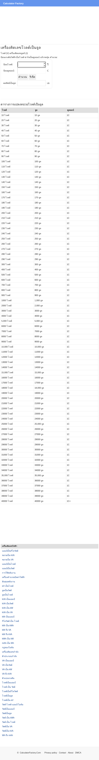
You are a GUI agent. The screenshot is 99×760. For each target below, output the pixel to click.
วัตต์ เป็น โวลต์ (8, 722)
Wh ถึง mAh (7, 735)
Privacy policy (50, 753)
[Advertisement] (49, 25)
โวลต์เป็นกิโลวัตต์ (10, 691)
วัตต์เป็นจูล (7, 713)
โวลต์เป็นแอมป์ (9, 682)
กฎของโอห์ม (8, 647)
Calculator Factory (13, 3)
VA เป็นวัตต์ (7, 665)
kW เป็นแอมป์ (8, 617)
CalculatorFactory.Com (30, 753)
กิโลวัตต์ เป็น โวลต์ (10, 621)
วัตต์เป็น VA (7, 726)
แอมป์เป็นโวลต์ (9, 564)
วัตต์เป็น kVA (7, 731)
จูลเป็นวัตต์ (7, 590)
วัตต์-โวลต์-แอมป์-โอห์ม (12, 704)
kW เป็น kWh (8, 625)
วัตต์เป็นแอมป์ (8, 709)
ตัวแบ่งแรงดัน (8, 678)
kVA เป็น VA (7, 612)
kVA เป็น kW (7, 608)
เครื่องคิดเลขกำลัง (10, 652)
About (70, 753)
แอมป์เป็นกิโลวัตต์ (10, 551)
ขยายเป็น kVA (8, 555)
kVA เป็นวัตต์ (7, 603)
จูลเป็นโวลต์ (7, 595)
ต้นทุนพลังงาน (8, 581)
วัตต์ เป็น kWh (8, 718)
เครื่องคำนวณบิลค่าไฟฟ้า (13, 577)
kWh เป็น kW (8, 639)
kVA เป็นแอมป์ (8, 599)
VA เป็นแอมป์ (8, 661)
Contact (63, 753)
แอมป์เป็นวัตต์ (8, 568)
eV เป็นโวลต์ (7, 586)
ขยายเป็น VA (8, 560)
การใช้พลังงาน (8, 573)
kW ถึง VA (6, 630)
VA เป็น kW (7, 669)
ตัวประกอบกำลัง (9, 656)
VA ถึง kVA (7, 674)
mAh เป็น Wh (8, 643)
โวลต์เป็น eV (7, 700)
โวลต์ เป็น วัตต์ (8, 687)
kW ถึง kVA (7, 634)
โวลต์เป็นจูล (7, 696)
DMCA (78, 753)
